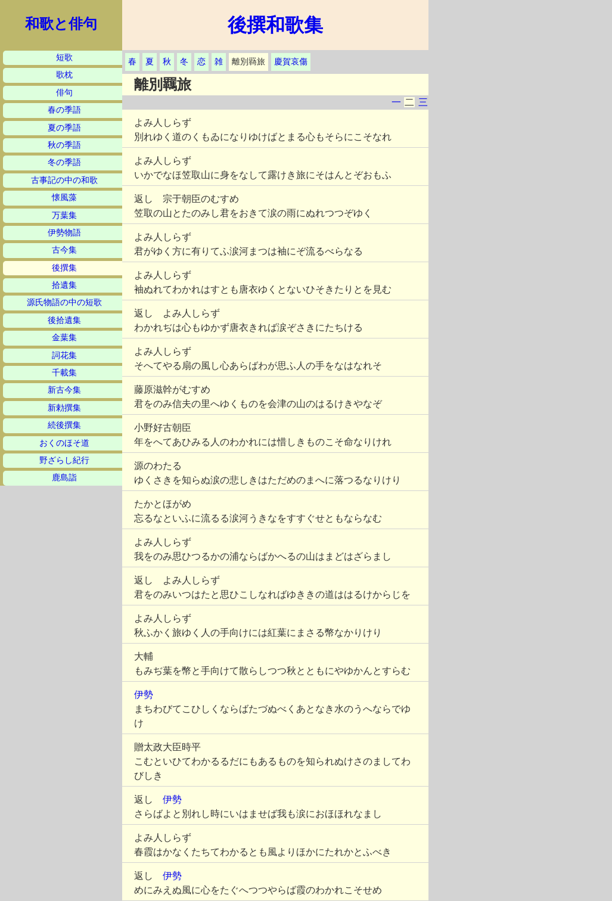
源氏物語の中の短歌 (64, 302)
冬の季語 (64, 162)
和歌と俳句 (61, 24)
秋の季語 (64, 145)
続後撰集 (64, 425)
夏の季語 (64, 127)
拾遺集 (64, 285)
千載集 (64, 372)
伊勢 (143, 694)
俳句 (64, 92)
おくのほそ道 (64, 443)
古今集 (64, 250)
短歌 (64, 57)
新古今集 (64, 390)
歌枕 (64, 74)
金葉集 (64, 337)
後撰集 (64, 267)
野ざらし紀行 (64, 460)
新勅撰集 (64, 407)
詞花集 (64, 355)
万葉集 (64, 215)
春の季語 (64, 109)
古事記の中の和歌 (64, 180)
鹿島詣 (64, 477)
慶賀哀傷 (290, 61)
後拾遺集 (64, 320)
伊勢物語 (64, 232)
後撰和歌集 (275, 25)
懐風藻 (64, 197)
